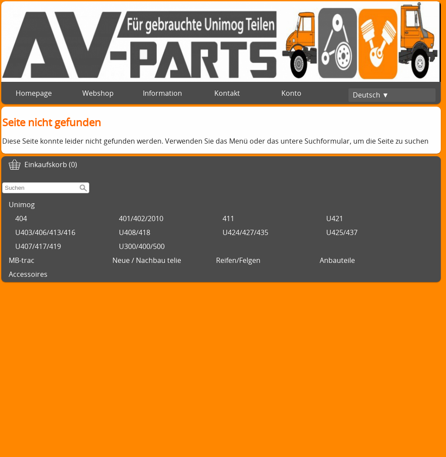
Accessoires (28, 274)
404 (21, 218)
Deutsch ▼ (371, 95)
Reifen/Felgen (238, 260)
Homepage (34, 93)
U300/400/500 (142, 246)
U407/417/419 (38, 246)
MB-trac (21, 260)
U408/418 (134, 232)
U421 (334, 218)
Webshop (98, 93)
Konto (291, 93)
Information (162, 93)
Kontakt (227, 93)
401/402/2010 (141, 218)
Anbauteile (337, 260)
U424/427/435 (245, 232)
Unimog (22, 204)
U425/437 (342, 232)
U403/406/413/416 (45, 232)
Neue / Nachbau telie (146, 260)
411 (228, 218)
